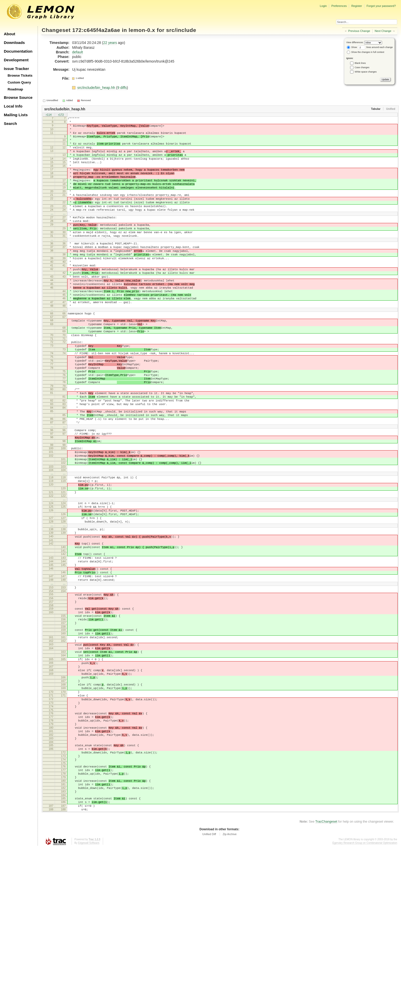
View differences (354, 42)
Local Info (13, 106)
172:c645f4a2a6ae (96, 30)
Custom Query (19, 82)
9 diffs (122, 88)
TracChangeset (326, 956)
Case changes (362, 67)
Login (323, 5)
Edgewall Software (88, 977)
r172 (61, 114)
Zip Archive (230, 968)
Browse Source (18, 97)
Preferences (339, 5)
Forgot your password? (381, 5)
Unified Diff (209, 968)
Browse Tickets (20, 75)
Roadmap (15, 89)
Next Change (383, 30)
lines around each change (375, 47)
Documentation (18, 51)
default (77, 52)
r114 (48, 114)
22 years (110, 43)
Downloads (14, 42)
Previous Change (359, 30)
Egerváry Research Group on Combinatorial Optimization (364, 977)
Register (356, 5)
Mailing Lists (16, 115)
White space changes (366, 71)
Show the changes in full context (365, 52)
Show (352, 47)
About (9, 34)
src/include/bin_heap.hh (96, 88)
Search (10, 123)
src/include (181, 30)
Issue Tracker (16, 68)
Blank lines (360, 63)
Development (16, 60)
